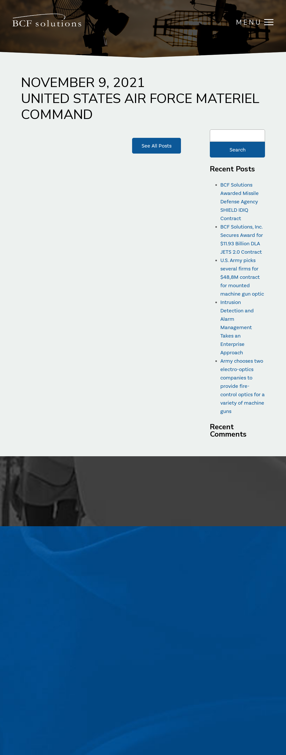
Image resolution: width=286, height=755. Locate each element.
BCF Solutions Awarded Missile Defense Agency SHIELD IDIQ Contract (239, 201)
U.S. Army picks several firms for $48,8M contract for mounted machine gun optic (242, 277)
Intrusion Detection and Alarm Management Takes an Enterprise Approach (237, 327)
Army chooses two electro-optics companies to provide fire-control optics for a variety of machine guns (242, 386)
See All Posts (156, 146)
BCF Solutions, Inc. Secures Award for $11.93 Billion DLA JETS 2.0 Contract (241, 239)
